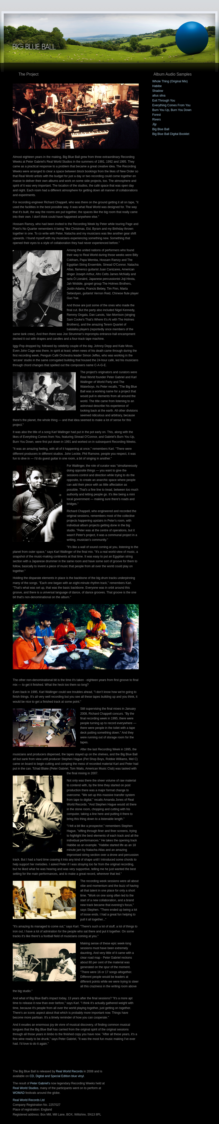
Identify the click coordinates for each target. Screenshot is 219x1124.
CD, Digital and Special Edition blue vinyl (57, 1076)
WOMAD (18, 1093)
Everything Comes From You (171, 105)
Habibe (157, 86)
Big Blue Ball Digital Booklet (170, 134)
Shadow (157, 91)
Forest (156, 114)
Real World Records (69, 1071)
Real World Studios (25, 1088)
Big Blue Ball (160, 129)
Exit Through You (163, 100)
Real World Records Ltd (28, 1100)
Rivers (156, 119)
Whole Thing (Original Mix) (170, 81)
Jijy (154, 124)
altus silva (159, 95)
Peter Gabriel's (40, 1083)
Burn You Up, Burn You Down (172, 110)
